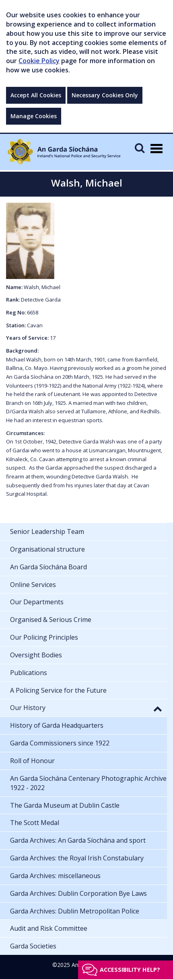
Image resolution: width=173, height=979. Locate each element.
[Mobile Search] (139, 148)
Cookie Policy (39, 60)
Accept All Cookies (35, 95)
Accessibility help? (130, 969)
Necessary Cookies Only (105, 95)
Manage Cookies (33, 116)
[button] (157, 708)
